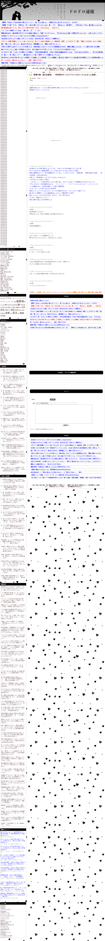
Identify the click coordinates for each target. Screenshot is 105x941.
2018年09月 (4, 213)
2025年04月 (4, 89)
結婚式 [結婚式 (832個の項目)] (19, 310)
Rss (5, 1)
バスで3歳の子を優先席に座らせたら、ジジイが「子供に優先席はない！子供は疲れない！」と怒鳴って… (14, 462)
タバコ (54, 292)
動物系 (2, 268)
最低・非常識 (4, 279)
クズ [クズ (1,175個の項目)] (13, 298)
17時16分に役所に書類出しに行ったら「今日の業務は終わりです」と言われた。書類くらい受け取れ (13, 487)
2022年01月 (4, 150)
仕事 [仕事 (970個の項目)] (15, 301)
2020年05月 (4, 182)
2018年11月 (4, 210)
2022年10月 (4, 136)
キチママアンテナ (5, 914)
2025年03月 (4, 90)
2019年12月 (4, 189)
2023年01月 (4, 131)
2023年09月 (4, 119)
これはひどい (4, 257)
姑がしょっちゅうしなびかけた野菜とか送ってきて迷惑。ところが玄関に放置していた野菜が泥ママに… (12, 819)
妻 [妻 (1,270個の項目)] (15, 305)
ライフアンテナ (5, 917)
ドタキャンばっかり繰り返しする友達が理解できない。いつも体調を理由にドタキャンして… (12, 672)
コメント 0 (43, 78)
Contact (9, 1)
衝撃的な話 (4, 290)
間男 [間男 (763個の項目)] (19, 313)
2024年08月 (4, 101)
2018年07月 (4, 216)
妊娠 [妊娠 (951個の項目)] (13, 305)
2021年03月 (4, 166)
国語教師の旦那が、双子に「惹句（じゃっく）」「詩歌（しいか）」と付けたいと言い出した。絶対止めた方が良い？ (12, 788)
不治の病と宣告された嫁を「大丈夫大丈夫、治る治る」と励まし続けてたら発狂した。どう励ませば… (12, 795)
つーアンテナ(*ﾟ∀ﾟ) (5, 909)
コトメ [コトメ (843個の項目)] (16, 298)
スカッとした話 (5, 259)
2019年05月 (4, 200)
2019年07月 (4, 197)
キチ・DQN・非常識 (6, 256)
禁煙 (100, 292)
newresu (3, 905)
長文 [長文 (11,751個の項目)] (15, 312)
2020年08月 (4, 177)
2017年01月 (4, 244)
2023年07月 (4, 122)
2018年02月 (4, 224)
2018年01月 (4, 226)
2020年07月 (4, 178)
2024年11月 (4, 97)
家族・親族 (4, 272)
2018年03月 (4, 222)
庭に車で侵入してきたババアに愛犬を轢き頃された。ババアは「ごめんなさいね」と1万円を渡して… (13, 782)
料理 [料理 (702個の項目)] (20, 307)
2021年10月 (4, 155)
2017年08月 (4, 233)
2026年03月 (4, 72)
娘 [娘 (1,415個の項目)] (16, 305)
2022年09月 (4, 138)
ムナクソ (3, 264)
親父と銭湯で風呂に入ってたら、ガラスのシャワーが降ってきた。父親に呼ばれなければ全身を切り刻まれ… (12, 740)
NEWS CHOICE (5, 929)
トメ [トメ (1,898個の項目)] (24, 298)
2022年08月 (4, 139)
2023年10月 (4, 117)
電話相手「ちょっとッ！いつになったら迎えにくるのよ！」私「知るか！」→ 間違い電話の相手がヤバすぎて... (58, 376)
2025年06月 (4, 86)
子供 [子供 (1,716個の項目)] (21, 305)
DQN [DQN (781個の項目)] (2, 298)
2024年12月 (4, 95)
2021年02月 (4, 167)
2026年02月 (4, 73)
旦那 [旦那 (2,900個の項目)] (23, 307)
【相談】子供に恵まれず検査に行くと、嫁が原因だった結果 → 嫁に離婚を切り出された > (83, 69)
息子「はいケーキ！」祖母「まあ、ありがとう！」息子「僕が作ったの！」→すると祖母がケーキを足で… (14, 371)
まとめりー (4, 931)
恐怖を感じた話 (5, 276)
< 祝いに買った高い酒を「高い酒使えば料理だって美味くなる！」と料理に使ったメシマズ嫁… (48, 69)
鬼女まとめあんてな (6, 921)
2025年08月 (4, 83)
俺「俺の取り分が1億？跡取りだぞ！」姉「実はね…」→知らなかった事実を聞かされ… (14, 556)
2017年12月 (4, 227)
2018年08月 (4, 215)
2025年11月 (4, 78)
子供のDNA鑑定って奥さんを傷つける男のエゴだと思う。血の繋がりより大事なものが (14, 571)
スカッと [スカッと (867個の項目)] (20, 298)
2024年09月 (4, 100)
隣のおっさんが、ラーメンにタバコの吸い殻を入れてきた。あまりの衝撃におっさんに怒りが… (12, 721)
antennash (3, 911)
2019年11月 (4, 191)
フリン (63, 292)
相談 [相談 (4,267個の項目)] (13, 310)
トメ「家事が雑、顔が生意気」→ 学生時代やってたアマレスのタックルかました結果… (63, 75)
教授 (89, 292)
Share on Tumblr (52, 399)
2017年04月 (4, 240)
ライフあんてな (5, 928)
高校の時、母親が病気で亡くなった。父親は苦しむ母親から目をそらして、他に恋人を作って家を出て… (13, 895)
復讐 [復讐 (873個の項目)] (6, 307)
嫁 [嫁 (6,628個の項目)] (19, 304)
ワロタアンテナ (5, 919)
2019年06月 (4, 199)
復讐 (2, 273)
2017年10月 (4, 230)
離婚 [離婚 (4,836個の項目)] (22, 313)
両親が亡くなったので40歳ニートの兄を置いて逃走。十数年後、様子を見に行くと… (14, 420)
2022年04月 (4, 145)
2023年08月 (4, 120)
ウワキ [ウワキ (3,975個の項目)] (8, 298)
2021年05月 (4, 163)
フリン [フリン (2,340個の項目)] (3, 301)
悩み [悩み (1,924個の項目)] (14, 307)
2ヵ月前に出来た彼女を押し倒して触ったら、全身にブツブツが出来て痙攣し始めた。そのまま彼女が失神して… (12, 734)
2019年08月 (4, 196)
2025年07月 (4, 84)
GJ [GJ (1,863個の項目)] (4, 298)
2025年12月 (4, 76)
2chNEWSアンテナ (6, 932)
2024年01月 (4, 112)
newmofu (3, 906)
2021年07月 (4, 160)
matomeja (3, 934)
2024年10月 (4, 98)
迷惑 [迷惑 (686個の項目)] (11, 313)
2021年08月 (4, 158)
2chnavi (3, 920)
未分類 (2, 281)
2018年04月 (4, 221)
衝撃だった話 (4, 289)
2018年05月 (4, 219)
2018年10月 (4, 211)
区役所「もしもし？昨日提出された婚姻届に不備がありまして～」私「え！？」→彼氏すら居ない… (13, 541)
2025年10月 (4, 79)
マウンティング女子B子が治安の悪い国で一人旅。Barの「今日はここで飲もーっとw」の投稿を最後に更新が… (14, 433)
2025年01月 (4, 94)
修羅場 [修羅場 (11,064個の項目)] (20, 301)
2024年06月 (4, 105)
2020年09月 (4, 175)
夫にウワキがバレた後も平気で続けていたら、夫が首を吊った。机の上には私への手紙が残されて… (14, 413)
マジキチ (3, 262)
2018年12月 (4, 208)
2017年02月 (4, 243)
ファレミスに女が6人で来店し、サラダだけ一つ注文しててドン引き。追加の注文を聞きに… (14, 407)
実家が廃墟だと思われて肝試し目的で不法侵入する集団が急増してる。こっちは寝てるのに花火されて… (12, 715)
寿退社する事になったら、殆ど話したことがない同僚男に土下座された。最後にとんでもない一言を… (14, 481)
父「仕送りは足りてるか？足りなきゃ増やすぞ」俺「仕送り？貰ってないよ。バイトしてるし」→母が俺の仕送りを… (12, 709)
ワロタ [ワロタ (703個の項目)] (11, 301)
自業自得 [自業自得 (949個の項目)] (3, 313)
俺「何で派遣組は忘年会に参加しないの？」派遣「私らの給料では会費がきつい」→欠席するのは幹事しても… (14, 446)
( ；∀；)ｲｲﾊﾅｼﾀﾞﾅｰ (6, 251)
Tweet (31, 80)
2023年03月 (4, 128)
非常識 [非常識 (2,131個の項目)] (3, 316)
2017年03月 (4, 241)
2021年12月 (4, 152)
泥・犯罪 (3, 286)
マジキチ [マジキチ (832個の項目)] (8, 301)
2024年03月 (4, 109)
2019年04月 (4, 202)
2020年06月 (4, 180)
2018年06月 (4, 218)
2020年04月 (4, 183)
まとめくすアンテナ (6, 937)
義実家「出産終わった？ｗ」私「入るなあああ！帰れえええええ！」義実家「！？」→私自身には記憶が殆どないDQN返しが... (62, 378)
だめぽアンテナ (5, 912)
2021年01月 (4, 169)
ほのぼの (3, 261)
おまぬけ (3, 254)
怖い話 (2, 275)
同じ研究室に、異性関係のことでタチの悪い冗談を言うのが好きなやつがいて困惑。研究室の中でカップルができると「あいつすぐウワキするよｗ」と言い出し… (14, 454)
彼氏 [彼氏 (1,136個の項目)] (3, 307)
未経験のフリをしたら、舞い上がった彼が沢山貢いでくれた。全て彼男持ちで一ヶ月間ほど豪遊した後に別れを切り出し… (12, 776)
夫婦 (2, 270)
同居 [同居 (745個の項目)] (3, 305)
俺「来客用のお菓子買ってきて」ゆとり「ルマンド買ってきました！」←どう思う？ (12, 666)
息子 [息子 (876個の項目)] (11, 307)
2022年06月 (4, 142)
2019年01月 (4, 207)
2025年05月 (4, 87)
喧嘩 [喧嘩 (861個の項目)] (9, 305)
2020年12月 (4, 171)
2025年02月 (4, 92)
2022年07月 (4, 141)
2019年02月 (4, 205)
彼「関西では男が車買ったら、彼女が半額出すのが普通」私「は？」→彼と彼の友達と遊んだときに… (14, 577)
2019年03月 (4, 204)
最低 (92, 292)
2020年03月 (4, 185)
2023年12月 (4, 114)
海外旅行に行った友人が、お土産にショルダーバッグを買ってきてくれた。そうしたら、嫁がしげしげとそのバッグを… (12, 588)
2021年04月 (4, 164)
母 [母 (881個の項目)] (9, 310)
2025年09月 (4, 81)
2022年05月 (4, 144)
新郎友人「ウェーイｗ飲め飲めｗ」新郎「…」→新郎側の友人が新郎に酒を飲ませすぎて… (12, 807)
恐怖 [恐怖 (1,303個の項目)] (8, 307)
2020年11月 (4, 172)
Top (2, 1)
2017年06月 (4, 237)
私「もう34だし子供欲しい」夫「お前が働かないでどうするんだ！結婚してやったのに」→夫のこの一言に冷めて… (14, 520)
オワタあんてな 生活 (6, 935)
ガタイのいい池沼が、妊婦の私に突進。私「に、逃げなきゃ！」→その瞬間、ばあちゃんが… (13, 535)
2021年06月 (4, 161)
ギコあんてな (4, 926)
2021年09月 (4, 156)
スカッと (49, 292)
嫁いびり (84, 292)
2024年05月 (4, 106)
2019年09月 (4, 194)
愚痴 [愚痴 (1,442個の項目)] (17, 307)
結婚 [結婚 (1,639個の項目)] (16, 310)
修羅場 (2, 265)
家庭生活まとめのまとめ (7, 924)
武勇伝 (2, 283)
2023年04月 (4, 127)
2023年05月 (4, 125)
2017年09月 (4, 232)
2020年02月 (4, 186)
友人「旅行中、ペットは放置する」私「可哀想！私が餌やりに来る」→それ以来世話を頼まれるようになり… (14, 469)
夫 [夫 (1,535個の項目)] (11, 305)
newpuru (3, 908)
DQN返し (3, 253)
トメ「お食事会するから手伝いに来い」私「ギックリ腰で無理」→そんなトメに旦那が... (53, 383)
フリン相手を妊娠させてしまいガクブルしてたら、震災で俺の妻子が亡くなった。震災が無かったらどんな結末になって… (12, 703)
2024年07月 (4, 103)
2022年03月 (4, 147)
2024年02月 (4, 111)
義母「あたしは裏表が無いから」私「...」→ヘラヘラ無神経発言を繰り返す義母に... (51, 381)
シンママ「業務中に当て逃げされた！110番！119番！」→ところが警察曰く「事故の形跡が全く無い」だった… (13, 386)
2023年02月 (4, 130)
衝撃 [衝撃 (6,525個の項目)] (7, 313)
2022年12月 (4, 133)
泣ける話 (3, 284)
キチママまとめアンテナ (7, 915)
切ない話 (3, 267)
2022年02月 (4, 149)
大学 (79, 292)
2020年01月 (4, 188)
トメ (59, 292)
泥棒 (96, 292)
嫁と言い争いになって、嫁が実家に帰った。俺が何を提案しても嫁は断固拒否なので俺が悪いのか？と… (13, 833)
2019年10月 (4, 193)
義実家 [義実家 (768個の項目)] (23, 310)
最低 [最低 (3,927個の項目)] (2, 310)
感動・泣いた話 (5, 278)
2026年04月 (4, 70)
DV (44, 292)
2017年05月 (4, 238)
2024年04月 (4, 108)
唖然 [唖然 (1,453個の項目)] (6, 305)
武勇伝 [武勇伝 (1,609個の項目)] (7, 310)
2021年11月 (4, 153)
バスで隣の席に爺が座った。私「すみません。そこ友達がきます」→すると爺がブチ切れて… (12, 594)
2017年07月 (4, 235)
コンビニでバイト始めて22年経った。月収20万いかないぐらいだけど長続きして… (13, 426)
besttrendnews (4, 923)
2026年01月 (4, 75)
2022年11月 (4, 134)
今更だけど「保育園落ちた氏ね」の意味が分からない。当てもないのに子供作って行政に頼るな (12, 685)
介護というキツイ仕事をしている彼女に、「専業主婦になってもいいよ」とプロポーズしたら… (14, 440)
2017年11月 (4, 229)
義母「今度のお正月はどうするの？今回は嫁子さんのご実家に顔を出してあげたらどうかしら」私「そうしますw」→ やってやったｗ (64, 386)
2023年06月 (4, 123)
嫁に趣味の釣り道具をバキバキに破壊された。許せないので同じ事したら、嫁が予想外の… (14, 507)
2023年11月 (4, 116)
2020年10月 (4, 174)
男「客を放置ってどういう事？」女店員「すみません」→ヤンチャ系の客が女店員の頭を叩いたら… (14, 392)
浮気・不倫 (4, 287)
